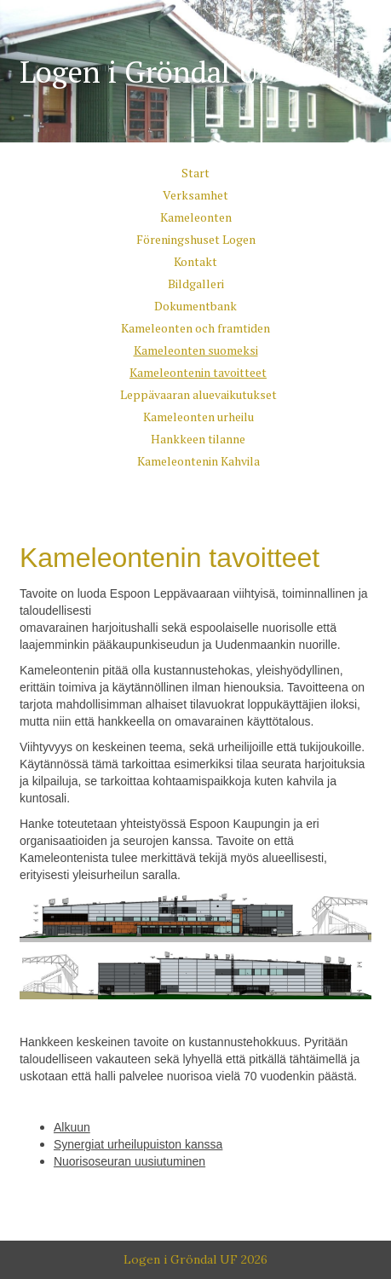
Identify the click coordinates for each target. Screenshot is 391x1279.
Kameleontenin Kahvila (198, 461)
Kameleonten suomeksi (196, 350)
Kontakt (195, 261)
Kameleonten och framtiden (195, 328)
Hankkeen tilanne (198, 439)
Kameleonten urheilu (198, 416)
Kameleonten (196, 217)
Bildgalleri (196, 283)
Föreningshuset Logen (196, 239)
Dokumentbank (195, 306)
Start (195, 173)
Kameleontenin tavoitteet (198, 372)
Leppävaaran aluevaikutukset (198, 394)
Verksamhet (195, 195)
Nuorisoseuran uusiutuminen (129, 1161)
